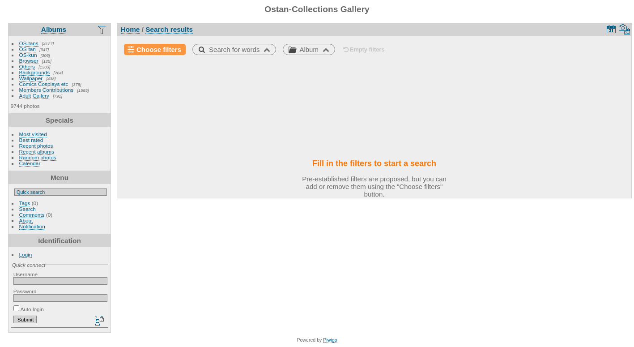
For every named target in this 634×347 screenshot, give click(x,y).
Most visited (33, 134)
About (26, 220)
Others (27, 66)
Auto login (28, 309)
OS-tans (28, 43)
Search (27, 209)
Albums (53, 29)
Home (130, 29)
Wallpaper (31, 78)
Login (25, 254)
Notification (32, 226)
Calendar (30, 163)
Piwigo (330, 340)
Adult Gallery (34, 96)
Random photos (37, 157)
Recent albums (36, 151)
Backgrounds (34, 72)
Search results (169, 29)
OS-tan (27, 49)
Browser (28, 61)
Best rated (31, 140)
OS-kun (28, 55)
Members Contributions (46, 90)
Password (25, 291)
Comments (32, 215)
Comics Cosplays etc (43, 84)
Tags (24, 203)
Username (25, 274)
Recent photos (36, 146)
